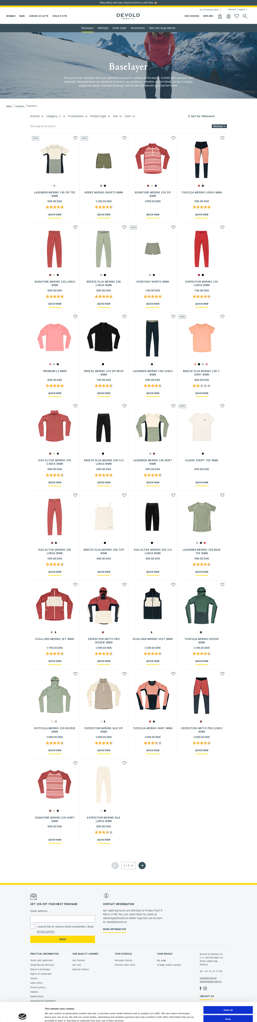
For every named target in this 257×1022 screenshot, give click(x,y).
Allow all (228, 991)
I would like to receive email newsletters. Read (65, 929)
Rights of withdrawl (41, 974)
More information (114, 929)
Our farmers (79, 960)
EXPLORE (208, 16)
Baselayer (88, 28)
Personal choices (123, 960)
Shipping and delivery (42, 965)
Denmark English (236, 9)
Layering (19, 106)
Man (22, 16)
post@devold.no (208, 978)
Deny (228, 1000)
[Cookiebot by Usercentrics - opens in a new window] (22, 1015)
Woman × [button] (219, 126)
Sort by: (196, 116)
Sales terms (36, 983)
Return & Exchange (40, 969)
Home (9, 106)
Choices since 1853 (125, 965)
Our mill (77, 965)
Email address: (39, 911)
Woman (10, 16)
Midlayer (103, 28)
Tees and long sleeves (162, 28)
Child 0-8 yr (59, 16)
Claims (33, 978)
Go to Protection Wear (209, 10)
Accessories (138, 28)
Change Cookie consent (169, 965)
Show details (169, 1015)
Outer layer (119, 28)
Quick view (54, 214)
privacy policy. (46, 931)
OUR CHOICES (191, 16)
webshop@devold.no (211, 981)
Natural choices (81, 969)
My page (161, 960)
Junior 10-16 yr (38, 16)
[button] (75, 138)
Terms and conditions (41, 960)
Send (62, 939)
